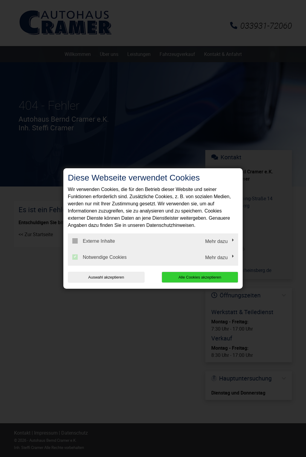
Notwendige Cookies (99, 257)
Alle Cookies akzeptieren (199, 277)
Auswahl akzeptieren (106, 277)
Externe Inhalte (93, 241)
